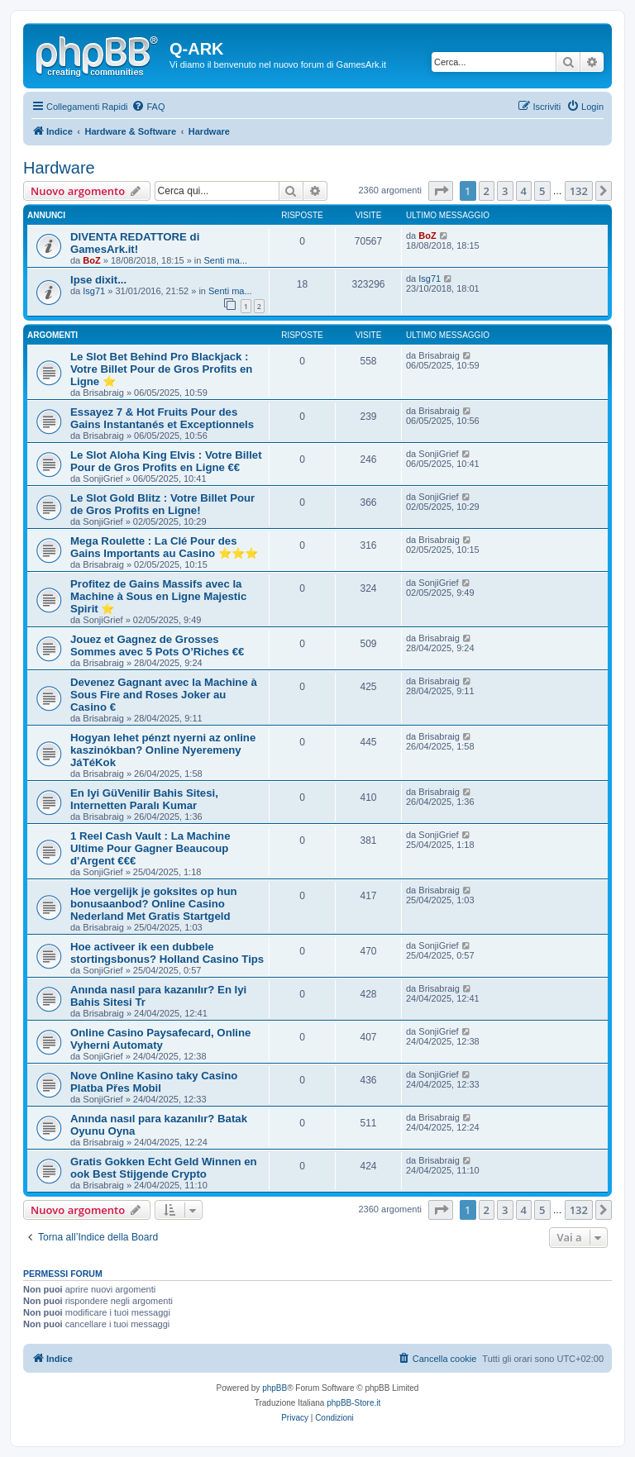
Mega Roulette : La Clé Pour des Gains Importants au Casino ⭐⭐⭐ (164, 547)
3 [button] (505, 190)
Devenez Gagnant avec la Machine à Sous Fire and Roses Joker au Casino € (163, 694)
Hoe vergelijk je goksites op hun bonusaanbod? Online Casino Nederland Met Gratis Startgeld (153, 903)
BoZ (91, 260)
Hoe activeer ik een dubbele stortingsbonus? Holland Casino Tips (167, 952)
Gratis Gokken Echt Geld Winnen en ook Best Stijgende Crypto (163, 1167)
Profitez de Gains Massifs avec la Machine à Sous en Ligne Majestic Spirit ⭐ (158, 596)
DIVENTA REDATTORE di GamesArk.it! (134, 243)
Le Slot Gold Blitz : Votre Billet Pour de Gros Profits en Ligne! (162, 504)
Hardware (59, 168)
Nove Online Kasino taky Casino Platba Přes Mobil (153, 1081)
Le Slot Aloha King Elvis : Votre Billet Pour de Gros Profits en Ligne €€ (166, 461)
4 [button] (524, 190)
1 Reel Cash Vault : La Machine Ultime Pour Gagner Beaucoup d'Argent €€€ (150, 848)
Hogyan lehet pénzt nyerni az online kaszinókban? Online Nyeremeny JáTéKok (162, 750)
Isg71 (94, 291)
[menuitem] (148, 107)
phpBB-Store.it (353, 1402)
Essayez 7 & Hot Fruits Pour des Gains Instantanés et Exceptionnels (162, 418)
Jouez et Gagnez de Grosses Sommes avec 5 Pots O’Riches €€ (157, 645)
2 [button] (486, 190)
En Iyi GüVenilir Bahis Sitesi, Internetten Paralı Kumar (144, 799)
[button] (440, 191)
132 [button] (579, 190)
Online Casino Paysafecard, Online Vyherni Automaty (160, 1038)
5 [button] (542, 190)
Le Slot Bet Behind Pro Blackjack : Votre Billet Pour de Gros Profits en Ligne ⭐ (161, 369)
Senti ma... (225, 260)
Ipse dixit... (98, 280)
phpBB (274, 1388)
